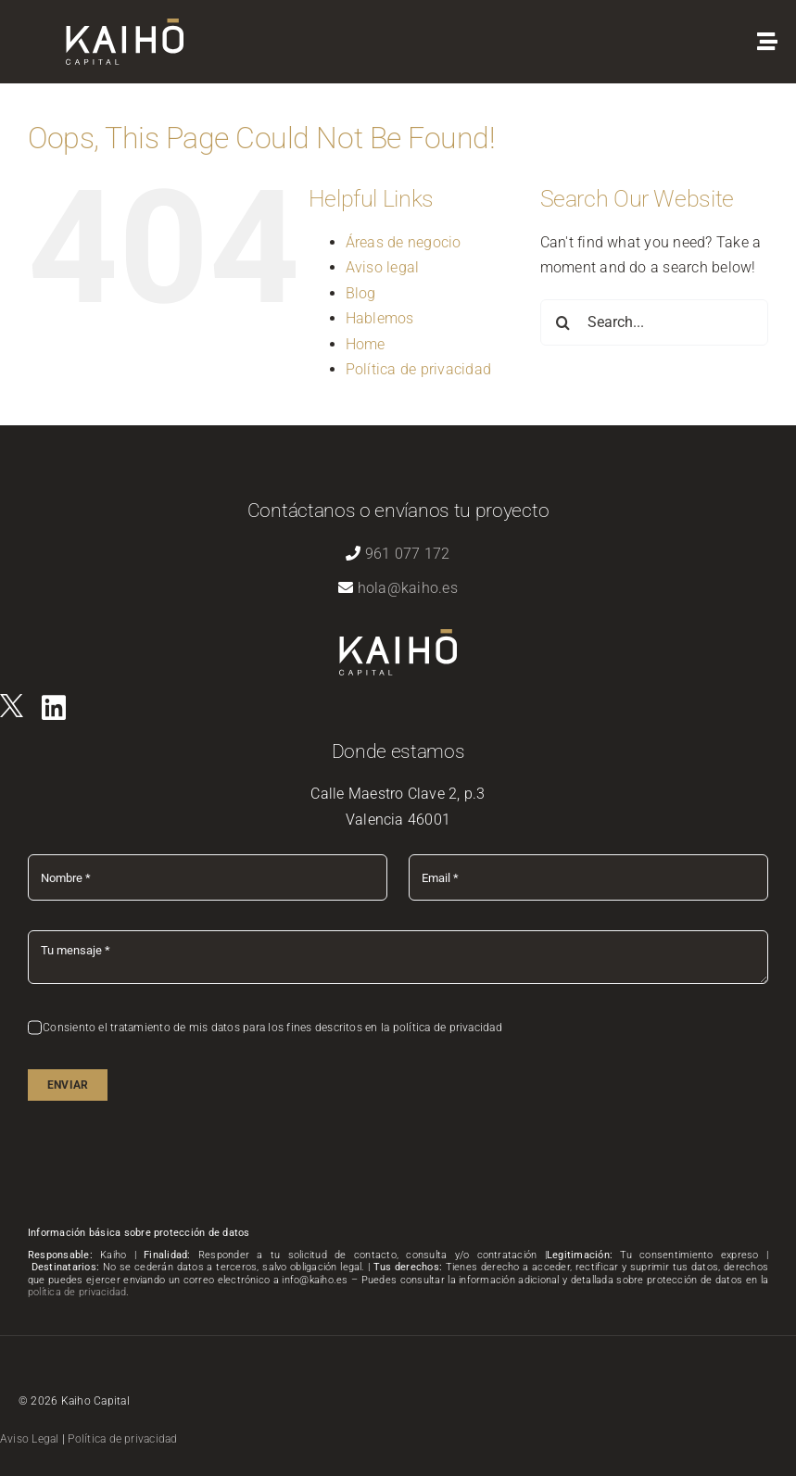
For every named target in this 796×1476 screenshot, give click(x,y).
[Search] (563, 322)
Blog (361, 293)
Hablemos (380, 318)
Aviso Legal (29, 1438)
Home (365, 344)
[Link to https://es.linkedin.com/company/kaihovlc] (54, 708)
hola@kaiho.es (408, 588)
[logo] (11, 701)
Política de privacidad (418, 369)
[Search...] (654, 322)
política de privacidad (77, 1292)
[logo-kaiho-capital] (124, 25)
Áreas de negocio (403, 242)
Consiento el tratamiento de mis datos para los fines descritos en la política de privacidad (272, 1027)
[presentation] (169, 1166)
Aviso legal (383, 267)
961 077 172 (407, 553)
